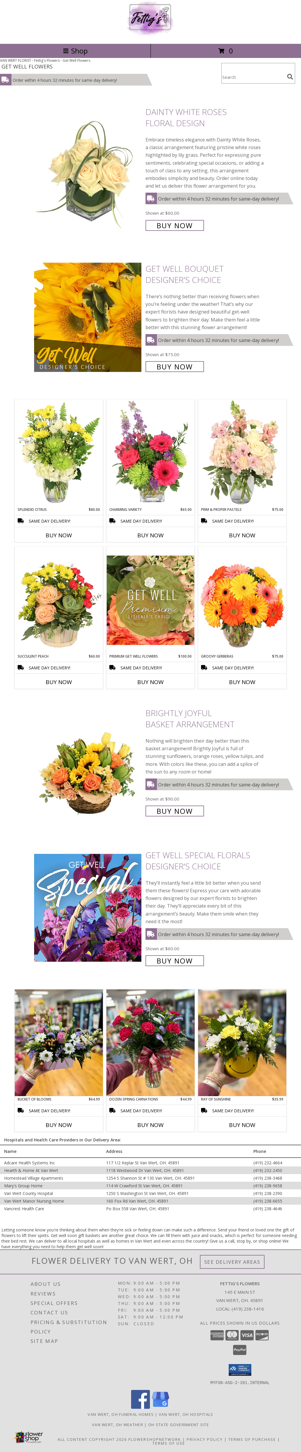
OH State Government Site (178, 1424)
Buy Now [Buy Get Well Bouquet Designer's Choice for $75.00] (175, 366)
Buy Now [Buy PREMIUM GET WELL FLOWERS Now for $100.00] (150, 682)
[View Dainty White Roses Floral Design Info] (88, 168)
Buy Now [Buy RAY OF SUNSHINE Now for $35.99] (242, 1125)
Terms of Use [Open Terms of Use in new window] (169, 1443)
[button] (240, 1370)
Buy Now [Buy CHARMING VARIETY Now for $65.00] (150, 535)
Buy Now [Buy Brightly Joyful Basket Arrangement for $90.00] (175, 811)
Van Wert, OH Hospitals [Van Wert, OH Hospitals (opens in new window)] (186, 1414)
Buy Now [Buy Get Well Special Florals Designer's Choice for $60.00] (175, 961)
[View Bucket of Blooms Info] (59, 1042)
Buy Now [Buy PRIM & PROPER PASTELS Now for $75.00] (242, 535)
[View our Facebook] (140, 1407)
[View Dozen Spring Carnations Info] (150, 1042)
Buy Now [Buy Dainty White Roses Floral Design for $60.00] (175, 225)
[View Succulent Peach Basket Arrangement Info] (59, 600)
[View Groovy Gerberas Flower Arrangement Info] (242, 600)
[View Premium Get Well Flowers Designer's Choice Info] (150, 600)
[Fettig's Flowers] (150, 35)
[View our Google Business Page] (160, 1407)
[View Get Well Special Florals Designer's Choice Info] (88, 907)
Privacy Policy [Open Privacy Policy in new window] (205, 1439)
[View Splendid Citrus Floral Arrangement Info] (59, 453)
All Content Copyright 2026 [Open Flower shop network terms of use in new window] (92, 1439)
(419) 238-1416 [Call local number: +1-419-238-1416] (248, 1309)
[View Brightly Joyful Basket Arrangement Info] (88, 761)
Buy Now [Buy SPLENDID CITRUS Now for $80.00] (59, 535)
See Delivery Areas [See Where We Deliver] (232, 1261)
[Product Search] (253, 77)
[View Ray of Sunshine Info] (242, 1042)
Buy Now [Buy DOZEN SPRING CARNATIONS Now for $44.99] (150, 1125)
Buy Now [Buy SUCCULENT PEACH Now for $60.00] (59, 682)
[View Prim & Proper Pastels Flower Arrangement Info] (242, 453)
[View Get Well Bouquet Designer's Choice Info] (88, 317)
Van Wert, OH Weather (117, 1424)
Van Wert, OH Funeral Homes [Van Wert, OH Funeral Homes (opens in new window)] (121, 1414)
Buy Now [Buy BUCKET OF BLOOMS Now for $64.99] (59, 1125)
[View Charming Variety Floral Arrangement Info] (150, 453)
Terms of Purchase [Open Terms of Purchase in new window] (252, 1439)
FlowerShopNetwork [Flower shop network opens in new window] (154, 1439)
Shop (75, 51)
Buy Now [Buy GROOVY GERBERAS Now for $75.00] (242, 682)
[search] (290, 77)
